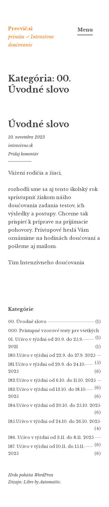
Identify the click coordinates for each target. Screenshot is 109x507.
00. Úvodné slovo (27, 321)
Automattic (50, 482)
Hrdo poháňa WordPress (30, 475)
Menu (85, 30)
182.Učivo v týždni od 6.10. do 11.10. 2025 (52, 380)
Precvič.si (20, 28)
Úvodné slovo (38, 124)
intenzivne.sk (20, 145)
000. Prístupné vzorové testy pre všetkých (53, 330)
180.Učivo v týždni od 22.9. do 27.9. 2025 (51, 355)
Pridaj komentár (23, 154)
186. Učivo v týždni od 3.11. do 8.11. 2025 (51, 437)
